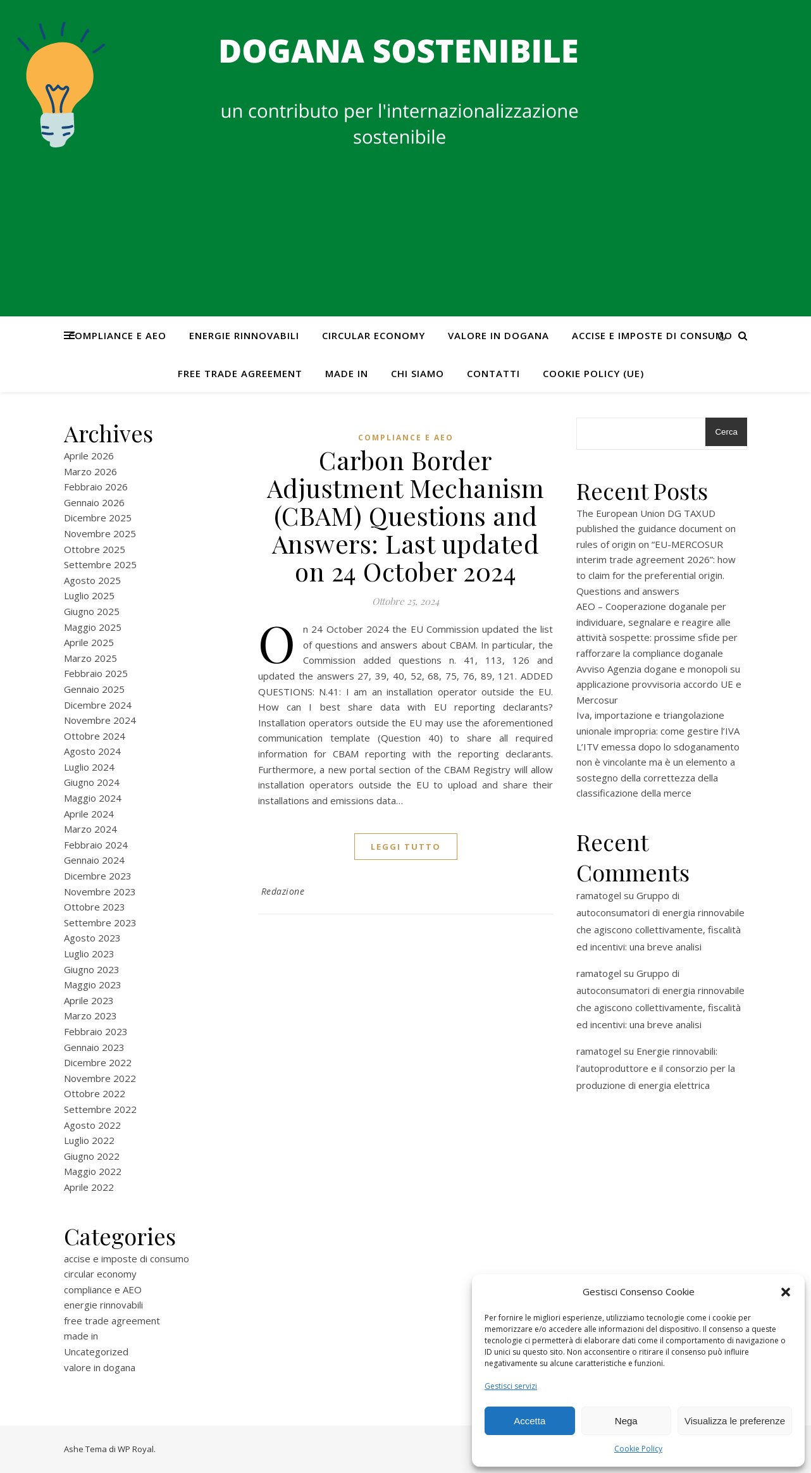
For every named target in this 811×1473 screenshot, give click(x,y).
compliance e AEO (117, 335)
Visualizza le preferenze (734, 1420)
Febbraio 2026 (96, 486)
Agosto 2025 (92, 580)
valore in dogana (498, 335)
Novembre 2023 (100, 891)
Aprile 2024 (89, 813)
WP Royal (136, 1449)
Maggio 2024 (92, 798)
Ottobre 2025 (94, 549)
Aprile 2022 (89, 1187)
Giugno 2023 (92, 969)
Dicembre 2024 (98, 705)
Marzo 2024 (90, 829)
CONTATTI (493, 373)
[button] (785, 1292)
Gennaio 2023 (94, 1047)
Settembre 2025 (100, 564)
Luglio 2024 (89, 767)
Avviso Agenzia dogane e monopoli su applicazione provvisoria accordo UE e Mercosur (658, 684)
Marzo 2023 (90, 1015)
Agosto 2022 (92, 1125)
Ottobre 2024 (94, 736)
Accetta (529, 1420)
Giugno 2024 (92, 782)
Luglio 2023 (89, 953)
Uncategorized (96, 1351)
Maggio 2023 (92, 984)
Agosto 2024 (92, 751)
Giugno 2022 (92, 1156)
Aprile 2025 (89, 642)
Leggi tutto (406, 846)
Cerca (726, 432)
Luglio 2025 (89, 595)
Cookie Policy (638, 1448)
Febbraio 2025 (96, 673)
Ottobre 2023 (94, 906)
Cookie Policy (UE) (593, 373)
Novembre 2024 (100, 720)
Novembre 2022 (100, 1078)
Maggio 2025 (92, 627)
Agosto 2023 (92, 937)
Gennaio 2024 (94, 860)
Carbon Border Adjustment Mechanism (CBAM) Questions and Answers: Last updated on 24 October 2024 (406, 515)
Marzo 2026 (90, 471)
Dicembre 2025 (98, 517)
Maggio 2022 (92, 1171)
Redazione (283, 891)
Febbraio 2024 (96, 844)
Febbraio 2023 (96, 1031)
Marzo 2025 (90, 658)
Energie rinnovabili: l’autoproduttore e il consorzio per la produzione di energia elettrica (655, 1068)
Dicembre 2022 (98, 1062)
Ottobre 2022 (94, 1093)
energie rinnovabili (244, 335)
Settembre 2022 (100, 1109)
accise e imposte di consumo (652, 335)
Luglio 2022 (89, 1140)
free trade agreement (240, 373)
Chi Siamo (417, 373)
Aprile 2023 (89, 1000)
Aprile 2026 (89, 455)
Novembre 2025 (100, 533)
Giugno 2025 (92, 611)
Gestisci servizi (511, 1386)
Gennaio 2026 (94, 502)
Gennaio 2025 (94, 689)
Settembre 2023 (100, 922)
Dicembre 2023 (98, 875)
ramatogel (598, 895)
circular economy (373, 335)
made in (346, 373)
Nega (626, 1420)
